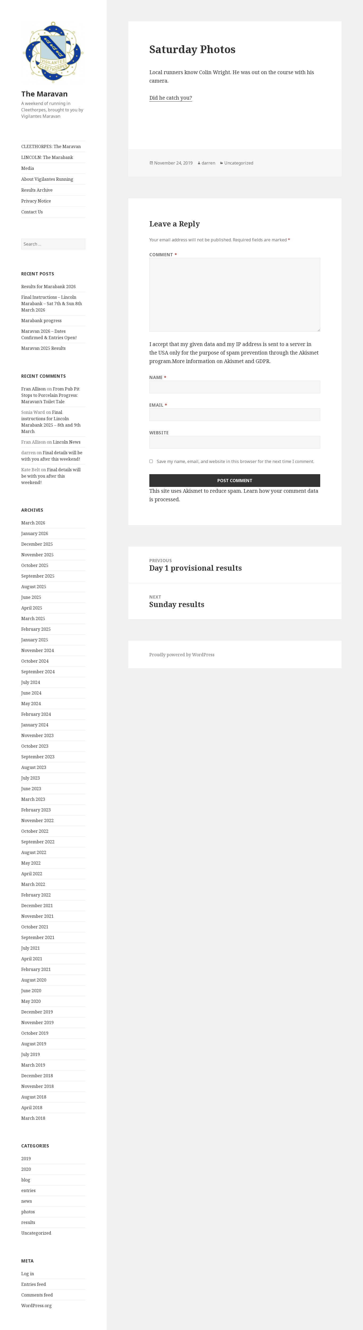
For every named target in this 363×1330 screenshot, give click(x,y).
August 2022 (33, 852)
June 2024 (31, 693)
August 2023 (33, 767)
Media (27, 168)
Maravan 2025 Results (43, 348)
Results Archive (37, 190)
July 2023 (30, 778)
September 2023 (37, 757)
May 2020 (31, 1001)
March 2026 (33, 523)
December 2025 (37, 544)
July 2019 (30, 1054)
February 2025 (36, 629)
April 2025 (31, 608)
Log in (27, 1274)
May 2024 (31, 703)
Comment (163, 255)
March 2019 (33, 1065)
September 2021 (37, 937)
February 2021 (36, 969)
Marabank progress (41, 320)
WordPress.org (36, 1305)
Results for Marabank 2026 (48, 286)
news (26, 1201)
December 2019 (37, 1012)
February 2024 (36, 714)
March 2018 (33, 1118)
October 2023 (34, 746)
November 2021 (37, 916)
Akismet (309, 352)
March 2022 (33, 884)
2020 (26, 1169)
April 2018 (31, 1107)
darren (208, 163)
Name (157, 377)
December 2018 (37, 1076)
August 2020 (33, 980)
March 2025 (33, 618)
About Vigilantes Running (47, 179)
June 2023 (31, 789)
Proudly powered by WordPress (181, 655)
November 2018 (37, 1086)
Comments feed (37, 1295)
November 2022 (37, 820)
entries (28, 1190)
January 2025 (34, 640)
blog (25, 1180)
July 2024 (30, 682)
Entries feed (33, 1284)
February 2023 (36, 810)
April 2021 (31, 959)
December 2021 (37, 905)
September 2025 (37, 576)
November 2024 (37, 650)
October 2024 (34, 661)
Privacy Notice (36, 201)
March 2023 (33, 799)
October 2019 (34, 1033)
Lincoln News (67, 442)
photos (28, 1212)
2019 (26, 1158)
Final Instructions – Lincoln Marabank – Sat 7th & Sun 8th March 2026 (51, 303)
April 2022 (31, 874)
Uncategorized (36, 1233)
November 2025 (37, 555)
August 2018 (33, 1097)
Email (158, 405)
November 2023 (37, 735)
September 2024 (37, 672)
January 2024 (34, 725)
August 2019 (33, 1044)
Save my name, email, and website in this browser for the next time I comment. (235, 461)
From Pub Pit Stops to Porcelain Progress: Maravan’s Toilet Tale (50, 395)
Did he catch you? (170, 97)
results (28, 1222)
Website (158, 433)
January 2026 (34, 533)
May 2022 (31, 863)
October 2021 (34, 927)
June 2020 (31, 991)
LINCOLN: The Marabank (47, 157)
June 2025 (31, 597)
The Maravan (44, 94)
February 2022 (36, 895)
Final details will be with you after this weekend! (51, 476)
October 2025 (34, 565)
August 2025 (33, 587)
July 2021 (30, 948)
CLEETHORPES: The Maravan (51, 146)
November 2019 (37, 1022)
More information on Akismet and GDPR (220, 361)
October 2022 (34, 831)
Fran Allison (33, 389)
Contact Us (32, 212)
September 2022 (37, 842)
